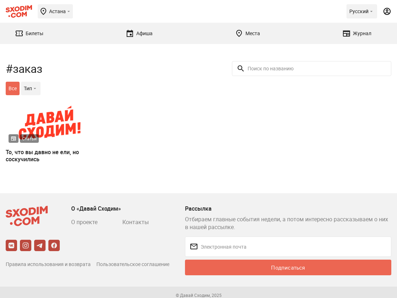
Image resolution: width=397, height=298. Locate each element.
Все (13, 88)
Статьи (29, 138)
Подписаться (288, 267)
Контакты (135, 222)
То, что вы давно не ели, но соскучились (42, 155)
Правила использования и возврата (48, 264)
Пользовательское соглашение (132, 264)
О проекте (84, 222)
